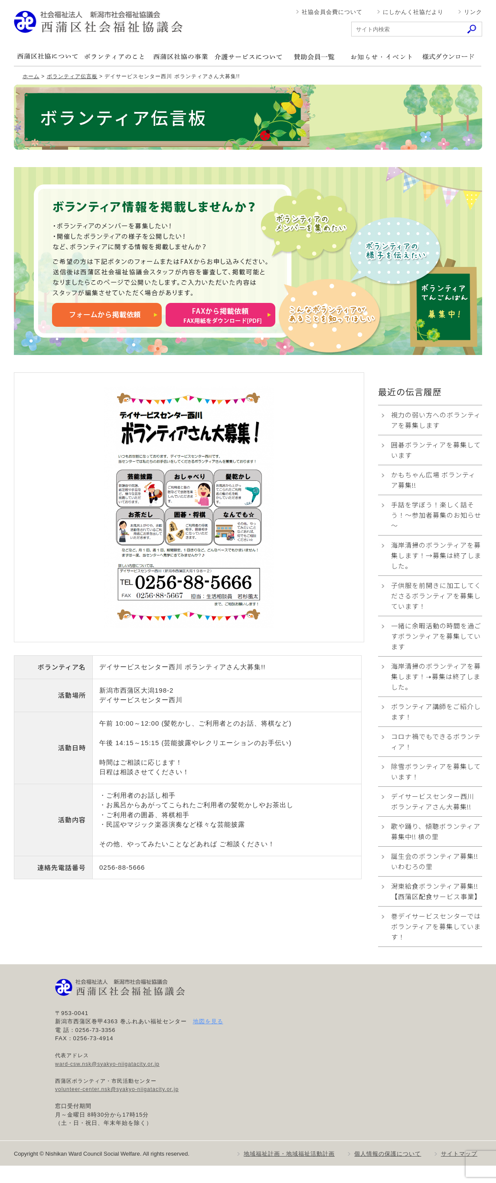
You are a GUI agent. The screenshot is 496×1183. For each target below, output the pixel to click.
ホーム (31, 76)
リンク (473, 12)
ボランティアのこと (114, 56)
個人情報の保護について (387, 1153)
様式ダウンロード (447, 56)
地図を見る (208, 1021)
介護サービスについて (247, 56)
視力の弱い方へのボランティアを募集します (436, 420)
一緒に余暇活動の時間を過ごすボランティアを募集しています (436, 636)
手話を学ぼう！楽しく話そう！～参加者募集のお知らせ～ (436, 515)
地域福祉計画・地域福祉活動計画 (289, 1153)
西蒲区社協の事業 (180, 56)
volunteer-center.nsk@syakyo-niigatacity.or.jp (117, 1089)
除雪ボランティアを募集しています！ (436, 771)
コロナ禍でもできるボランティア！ (436, 741)
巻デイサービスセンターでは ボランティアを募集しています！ (436, 926)
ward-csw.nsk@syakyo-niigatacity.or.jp (107, 1064)
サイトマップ (459, 1153)
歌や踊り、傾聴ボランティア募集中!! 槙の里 (435, 831)
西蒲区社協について (47, 56)
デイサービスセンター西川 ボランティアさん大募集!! (432, 801)
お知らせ (381, 56)
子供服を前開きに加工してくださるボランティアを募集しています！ (436, 596)
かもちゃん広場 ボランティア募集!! (433, 480)
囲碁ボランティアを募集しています (436, 450)
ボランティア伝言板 (72, 76)
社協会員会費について (332, 12)
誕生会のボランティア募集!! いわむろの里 (434, 861)
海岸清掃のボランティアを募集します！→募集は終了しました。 (436, 555)
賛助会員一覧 (314, 56)
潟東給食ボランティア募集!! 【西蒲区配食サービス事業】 (436, 891)
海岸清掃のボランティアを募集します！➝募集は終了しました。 (436, 676)
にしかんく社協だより (413, 12)
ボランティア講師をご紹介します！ (436, 711)
